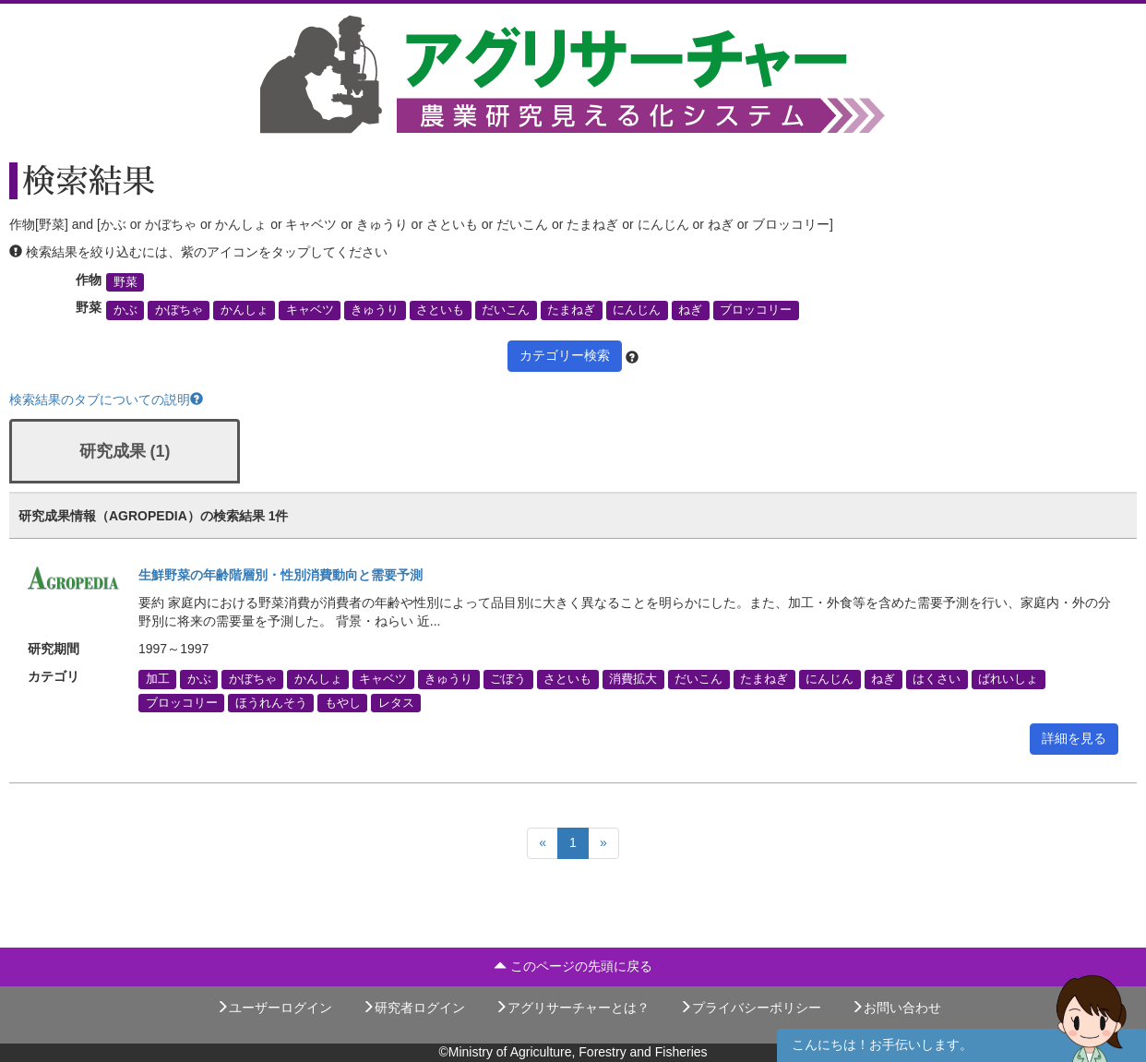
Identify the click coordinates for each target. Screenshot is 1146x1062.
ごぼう (508, 679)
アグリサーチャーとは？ (572, 1007)
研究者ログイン (413, 1007)
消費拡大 (633, 679)
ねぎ (690, 310)
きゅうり (375, 310)
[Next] (603, 843)
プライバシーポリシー (750, 1007)
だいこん (506, 310)
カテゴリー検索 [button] (564, 355)
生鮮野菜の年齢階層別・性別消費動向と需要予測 (280, 574)
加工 (158, 679)
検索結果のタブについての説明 (106, 399)
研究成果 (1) (125, 451)
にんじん (637, 310)
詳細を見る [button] (1074, 738)
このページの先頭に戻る (573, 966)
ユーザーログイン (274, 1007)
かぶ (125, 310)
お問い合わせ (896, 1007)
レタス (396, 702)
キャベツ (310, 310)
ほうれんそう (271, 702)
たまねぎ (571, 310)
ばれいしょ (1008, 679)
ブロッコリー (756, 310)
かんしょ (245, 310)
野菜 (125, 282)
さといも (440, 310)
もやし (343, 702)
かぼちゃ (179, 310)
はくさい (937, 679)
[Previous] (542, 843)
